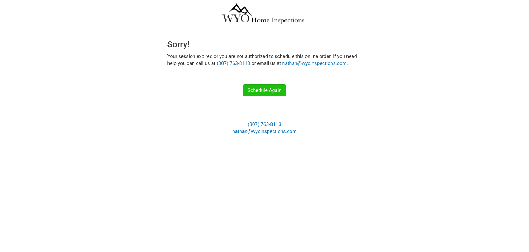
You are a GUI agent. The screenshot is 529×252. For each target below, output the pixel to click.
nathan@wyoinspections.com (314, 63)
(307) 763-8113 (233, 63)
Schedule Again (264, 90)
